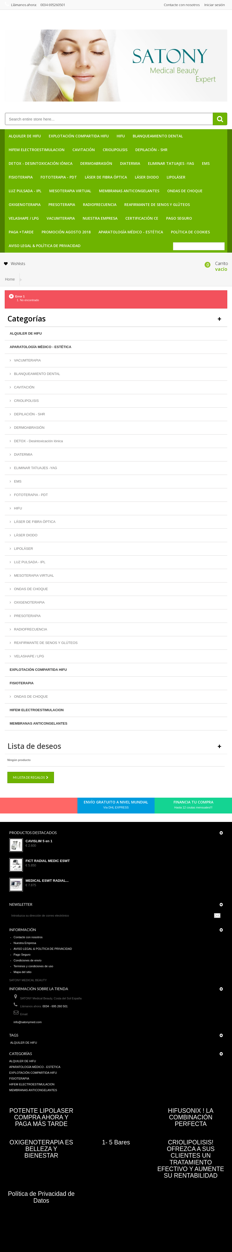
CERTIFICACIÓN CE (141, 218)
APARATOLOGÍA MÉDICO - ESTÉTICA (130, 231)
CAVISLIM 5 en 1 (39, 841)
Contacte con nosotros (182, 4)
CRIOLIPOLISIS (115, 149)
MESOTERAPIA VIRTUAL (70, 190)
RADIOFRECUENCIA (99, 204)
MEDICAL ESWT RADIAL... (47, 881)
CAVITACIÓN (83, 149)
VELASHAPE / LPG (24, 218)
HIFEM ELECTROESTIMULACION (37, 149)
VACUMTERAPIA (61, 218)
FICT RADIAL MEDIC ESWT (48, 861)
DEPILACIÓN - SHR (151, 149)
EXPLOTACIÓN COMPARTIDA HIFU (79, 135)
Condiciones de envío (28, 960)
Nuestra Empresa (100, 218)
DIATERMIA (130, 163)
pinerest (33, 806)
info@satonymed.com (28, 1022)
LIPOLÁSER (176, 177)
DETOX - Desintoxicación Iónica (40, 163)
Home (10, 279)
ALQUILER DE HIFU (25, 135)
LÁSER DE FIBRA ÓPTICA (106, 177)
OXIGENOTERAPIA (25, 204)
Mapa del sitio (23, 972)
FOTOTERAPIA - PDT (59, 177)
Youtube (51, 806)
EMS (206, 163)
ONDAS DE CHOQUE (185, 190)
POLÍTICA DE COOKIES (190, 231)
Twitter (24, 806)
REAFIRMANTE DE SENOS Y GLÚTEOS (157, 204)
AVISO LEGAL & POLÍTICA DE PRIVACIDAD (45, 245)
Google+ (42, 806)
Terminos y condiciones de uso (33, 966)
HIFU (121, 135)
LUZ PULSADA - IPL (25, 190)
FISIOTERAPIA (21, 177)
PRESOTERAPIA (61, 204)
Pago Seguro (179, 218)
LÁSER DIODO (147, 177)
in (60, 806)
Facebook (15, 806)
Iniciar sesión (214, 4)
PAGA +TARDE (21, 231)
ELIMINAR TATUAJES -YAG (171, 163)
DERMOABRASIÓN (96, 163)
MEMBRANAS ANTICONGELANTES (129, 190)
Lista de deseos (34, 746)
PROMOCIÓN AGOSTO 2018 (66, 231)
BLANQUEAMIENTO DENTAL (158, 135)
